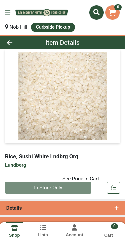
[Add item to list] (113, 188)
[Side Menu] (7, 12)
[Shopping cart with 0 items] (112, 12)
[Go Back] (19, 42)
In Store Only (48, 188)
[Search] (96, 12)
